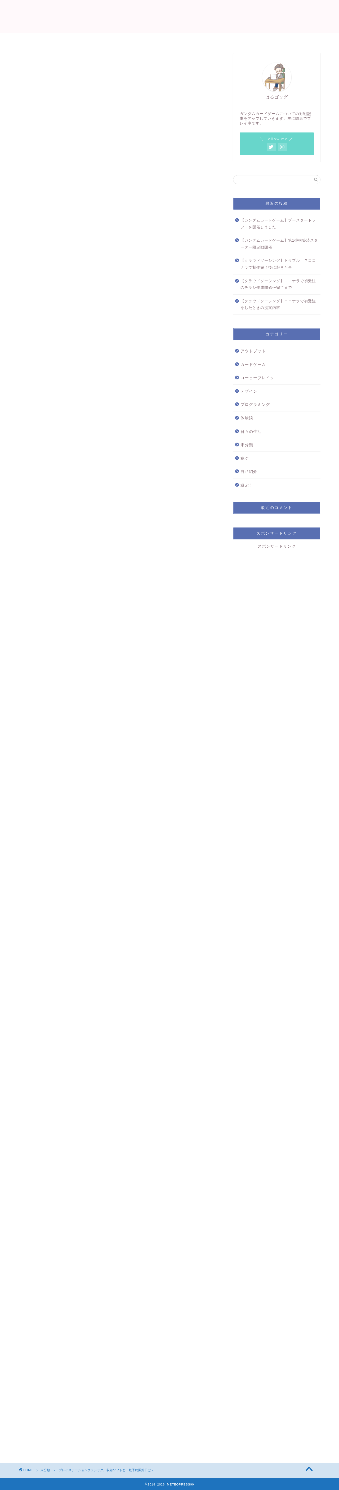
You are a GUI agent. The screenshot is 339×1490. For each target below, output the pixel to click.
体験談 (246, 418)
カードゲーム (253, 364)
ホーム (83, 39)
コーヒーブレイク (257, 377)
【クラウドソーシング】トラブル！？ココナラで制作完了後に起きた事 (278, 264)
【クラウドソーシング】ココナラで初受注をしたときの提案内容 (278, 304)
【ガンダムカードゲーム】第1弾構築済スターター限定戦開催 (279, 243)
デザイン (248, 391)
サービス (150, 39)
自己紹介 (248, 471)
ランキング (182, 39)
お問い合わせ (249, 39)
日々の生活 (251, 431)
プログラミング (255, 404)
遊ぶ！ (246, 485)
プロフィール (115, 39)
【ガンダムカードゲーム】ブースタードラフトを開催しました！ (278, 223)
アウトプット (253, 351)
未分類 (33, 63)
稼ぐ (244, 458)
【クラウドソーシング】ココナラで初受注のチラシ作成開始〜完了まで (278, 284)
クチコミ (214, 39)
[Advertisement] (119, 1249)
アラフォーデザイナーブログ (169, 16)
